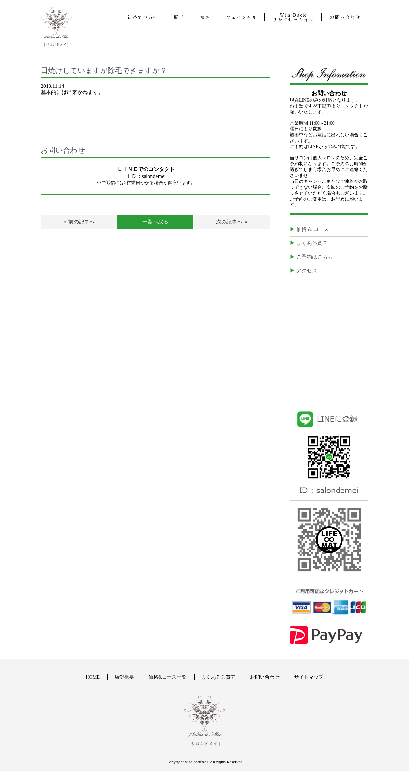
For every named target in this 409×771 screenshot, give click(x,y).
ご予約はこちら (314, 257)
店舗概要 (124, 677)
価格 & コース (312, 229)
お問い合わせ (265, 677)
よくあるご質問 (218, 677)
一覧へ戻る (155, 221)
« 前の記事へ (79, 221)
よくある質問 (312, 243)
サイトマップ (309, 677)
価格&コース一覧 (167, 677)
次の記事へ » (231, 221)
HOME (92, 677)
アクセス (306, 270)
